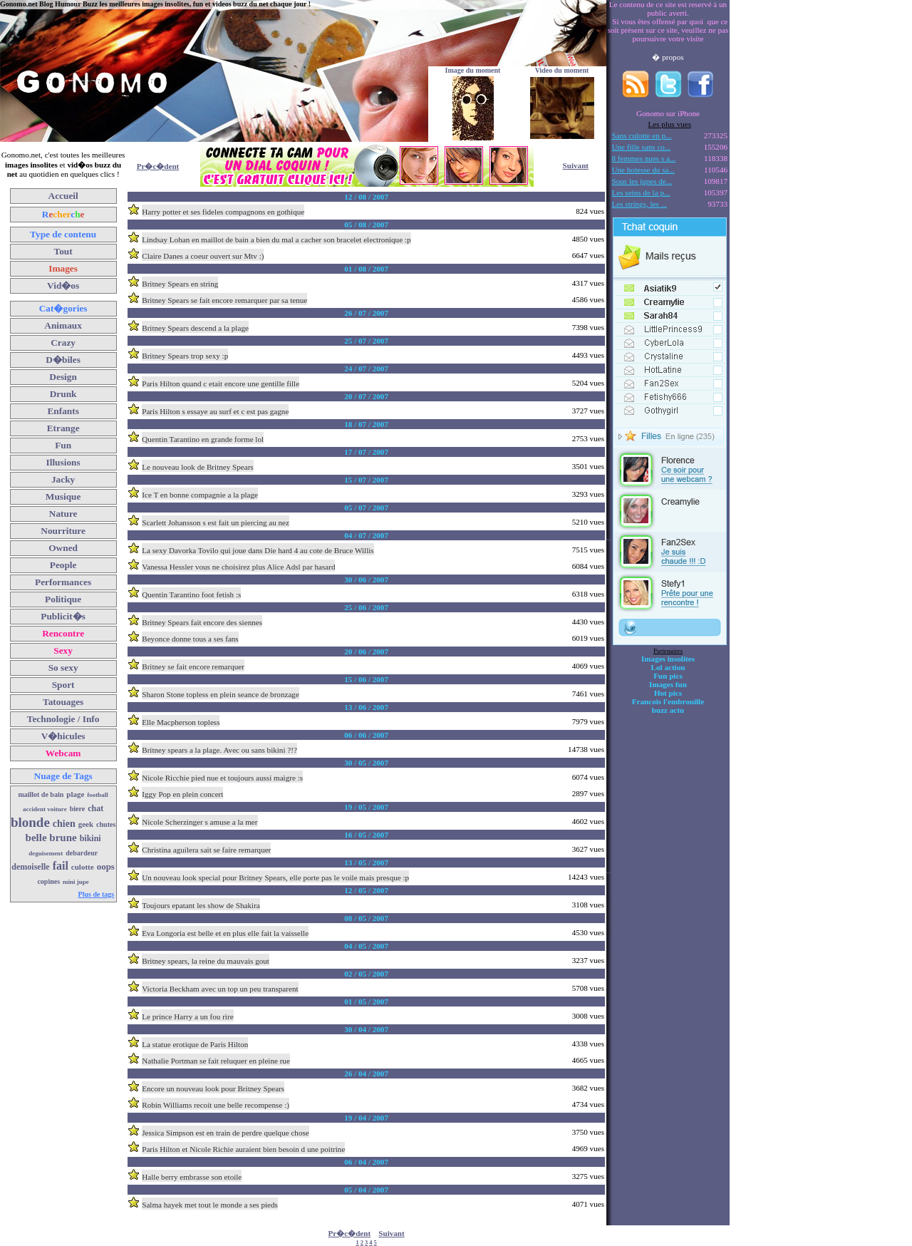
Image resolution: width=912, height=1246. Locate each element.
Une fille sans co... (641, 147)
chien (64, 823)
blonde (30, 822)
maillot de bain (40, 794)
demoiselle (30, 867)
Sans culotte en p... (642, 135)
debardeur (82, 853)
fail (60, 866)
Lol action (668, 667)
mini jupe (76, 881)
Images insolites (668, 658)
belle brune (51, 837)
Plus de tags (96, 894)
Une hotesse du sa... (643, 169)
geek (85, 824)
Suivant (576, 165)
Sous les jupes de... (642, 181)
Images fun (668, 684)
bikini (90, 838)
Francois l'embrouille (668, 701)
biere (77, 809)
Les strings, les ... (639, 204)
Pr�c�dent (158, 166)
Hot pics (668, 693)
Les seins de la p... (641, 192)
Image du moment (473, 70)
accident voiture (45, 809)
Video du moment (562, 70)
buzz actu (668, 710)
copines (48, 881)
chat (95, 808)
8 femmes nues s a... (644, 158)
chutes (105, 824)
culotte (82, 867)
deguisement (45, 853)
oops (106, 866)
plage (75, 794)
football (97, 794)
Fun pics (667, 675)
